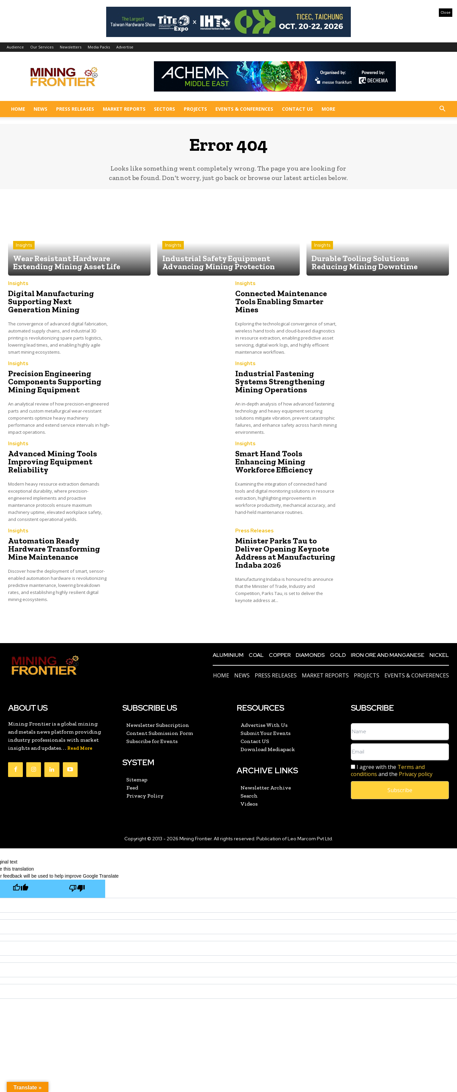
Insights (24, 245)
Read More (79, 748)
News (40, 109)
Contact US (297, 109)
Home (18, 109)
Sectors (164, 109)
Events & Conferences (244, 109)
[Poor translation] (77, 888)
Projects (195, 109)
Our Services (41, 46)
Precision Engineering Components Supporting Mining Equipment (54, 381)
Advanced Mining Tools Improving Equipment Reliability (52, 461)
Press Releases (75, 109)
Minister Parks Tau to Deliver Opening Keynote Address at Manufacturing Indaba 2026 (285, 553)
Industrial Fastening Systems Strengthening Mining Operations (280, 381)
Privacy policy (415, 774)
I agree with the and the (391, 771)
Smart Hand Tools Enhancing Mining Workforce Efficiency (274, 461)
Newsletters (70, 46)
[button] (442, 109)
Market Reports (124, 109)
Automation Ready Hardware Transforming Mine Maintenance (54, 549)
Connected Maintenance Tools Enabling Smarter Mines (281, 301)
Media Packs (99, 46)
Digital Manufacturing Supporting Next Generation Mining (51, 301)
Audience (15, 46)
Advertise (124, 46)
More (328, 109)
